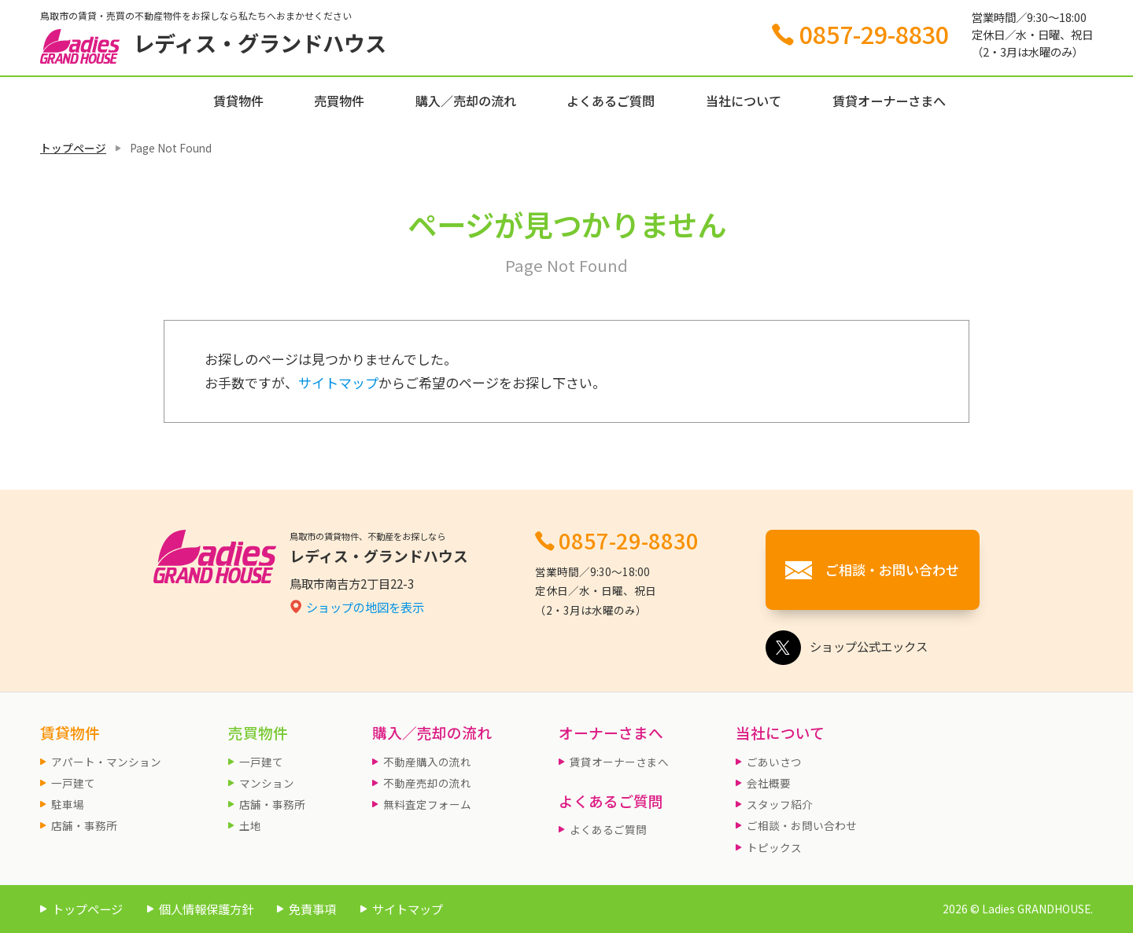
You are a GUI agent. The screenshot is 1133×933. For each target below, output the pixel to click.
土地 (250, 825)
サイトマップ (338, 382)
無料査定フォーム (427, 804)
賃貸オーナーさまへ (889, 100)
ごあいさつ (774, 762)
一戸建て (73, 783)
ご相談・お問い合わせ (802, 825)
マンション (266, 783)
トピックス (774, 847)
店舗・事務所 (84, 825)
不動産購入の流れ (427, 762)
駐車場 (67, 804)
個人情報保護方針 (206, 908)
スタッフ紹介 (780, 804)
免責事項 (312, 908)
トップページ (73, 148)
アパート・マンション (106, 762)
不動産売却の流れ (427, 783)
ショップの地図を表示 (365, 606)
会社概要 (769, 783)
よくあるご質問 (610, 100)
